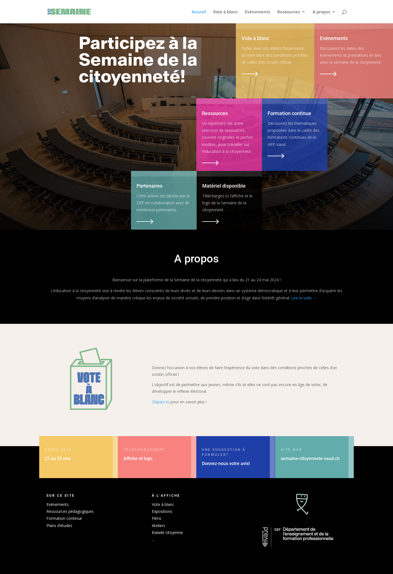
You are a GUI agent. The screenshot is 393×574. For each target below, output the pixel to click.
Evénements (257, 12)
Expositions (162, 511)
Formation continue (64, 518)
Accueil (199, 12)
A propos (321, 12)
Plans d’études (59, 525)
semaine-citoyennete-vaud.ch (310, 458)
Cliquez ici (160, 401)
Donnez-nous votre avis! (226, 463)
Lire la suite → (304, 297)
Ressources (288, 12)
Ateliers (158, 525)
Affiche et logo (137, 458)
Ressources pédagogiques (70, 511)
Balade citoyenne (167, 532)
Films (156, 518)
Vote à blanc (225, 12)
